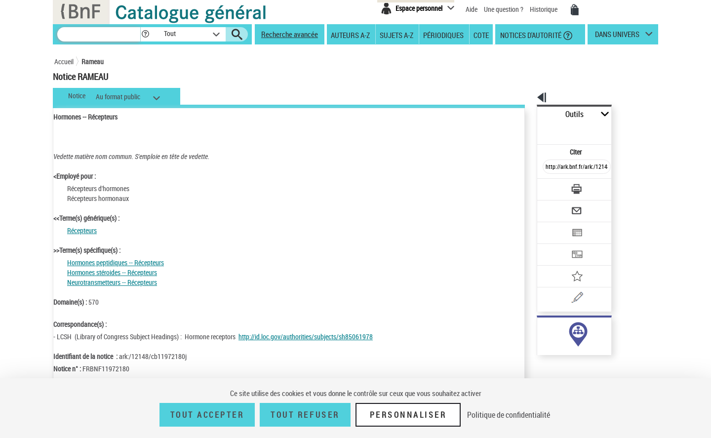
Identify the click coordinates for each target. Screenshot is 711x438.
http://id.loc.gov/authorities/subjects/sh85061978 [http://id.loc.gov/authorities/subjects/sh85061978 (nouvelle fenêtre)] (305, 336)
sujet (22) (540, 329)
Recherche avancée (289, 34)
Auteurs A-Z (350, 35)
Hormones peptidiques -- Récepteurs (115, 262)
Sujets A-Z (396, 35)
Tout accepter (207, 414)
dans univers (617, 36)
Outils (526, 114)
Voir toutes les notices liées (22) (564, 350)
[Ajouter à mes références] (555, 244)
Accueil (64, 61)
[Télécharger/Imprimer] (551, 167)
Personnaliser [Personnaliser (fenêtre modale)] (408, 414)
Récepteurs (82, 230)
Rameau (92, 61)
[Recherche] (98, 34)
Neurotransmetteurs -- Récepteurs (112, 282)
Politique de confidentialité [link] (508, 414)
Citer (533, 130)
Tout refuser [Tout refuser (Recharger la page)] (305, 414)
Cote (481, 35)
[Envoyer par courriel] (549, 187)
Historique (544, 9)
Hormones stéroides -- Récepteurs (112, 272)
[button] (145, 34)
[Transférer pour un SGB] (553, 225)
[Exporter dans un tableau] (556, 206)
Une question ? (503, 9)
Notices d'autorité (530, 35)
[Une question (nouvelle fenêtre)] (568, 264)
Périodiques (443, 35)
